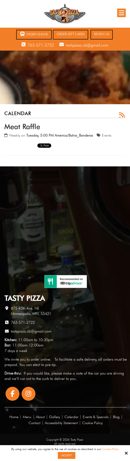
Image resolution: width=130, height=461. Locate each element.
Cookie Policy (110, 449)
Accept (66, 455)
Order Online (34, 34)
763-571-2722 (41, 45)
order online (40, 359)
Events (106, 135)
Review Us (101, 34)
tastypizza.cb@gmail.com (87, 45)
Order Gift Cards (71, 34)
